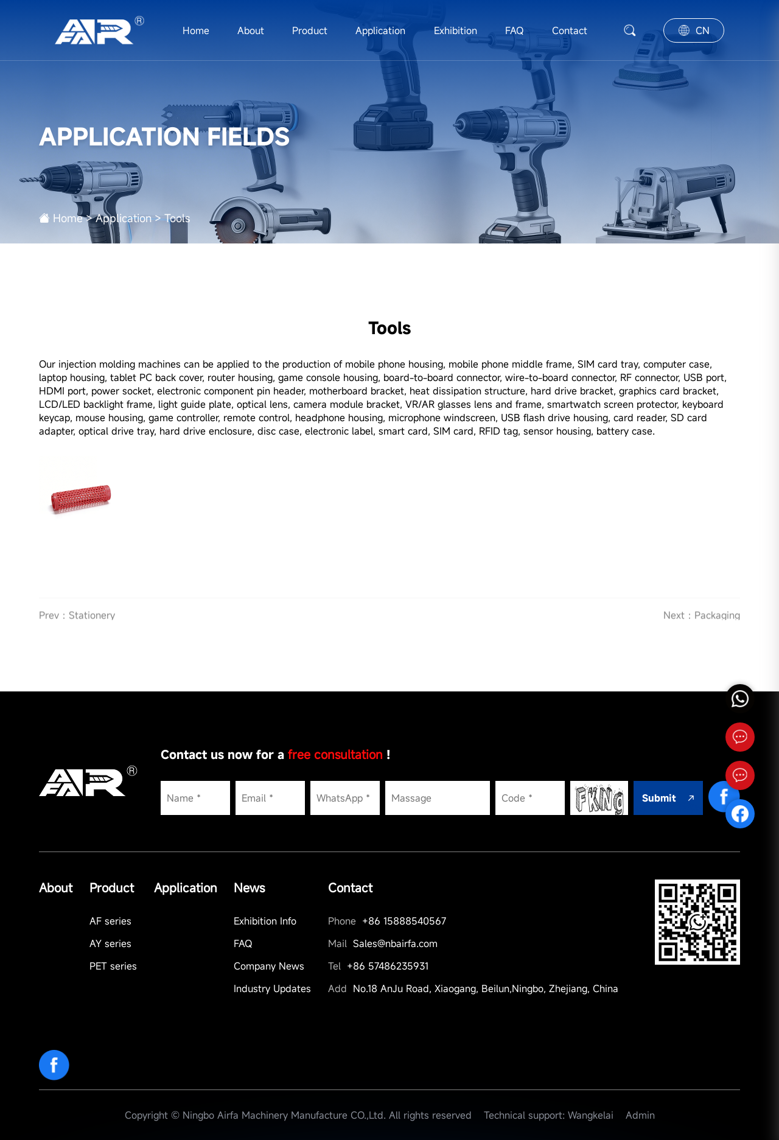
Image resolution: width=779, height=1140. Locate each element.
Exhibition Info (265, 921)
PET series (113, 966)
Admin (640, 1115)
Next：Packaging (701, 626)
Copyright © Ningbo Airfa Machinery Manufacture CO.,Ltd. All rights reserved (298, 1115)
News (249, 887)
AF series (110, 921)
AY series (110, 943)
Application (380, 30)
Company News (269, 966)
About (250, 30)
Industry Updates (272, 988)
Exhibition (455, 30)
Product (309, 30)
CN (694, 30)
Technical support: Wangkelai (548, 1115)
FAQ (514, 30)
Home (196, 30)
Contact (569, 30)
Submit (668, 798)
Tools (177, 218)
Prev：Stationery (77, 626)
